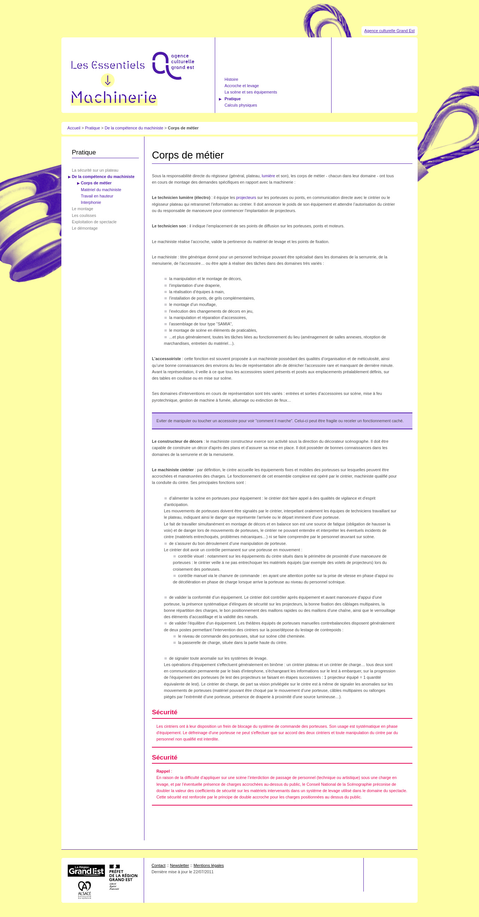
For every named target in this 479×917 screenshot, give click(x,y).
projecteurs (246, 197)
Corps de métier (96, 183)
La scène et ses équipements (251, 92)
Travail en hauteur (97, 196)
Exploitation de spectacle (94, 222)
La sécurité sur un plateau (95, 170)
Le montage (82, 208)
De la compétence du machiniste (134, 128)
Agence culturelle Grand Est (389, 30)
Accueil (73, 128)
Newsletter (179, 865)
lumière (268, 176)
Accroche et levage (242, 85)
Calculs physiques (241, 105)
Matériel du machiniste (101, 189)
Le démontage (85, 228)
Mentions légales (208, 865)
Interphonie (91, 202)
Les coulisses (84, 215)
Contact (158, 865)
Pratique (233, 98)
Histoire (231, 79)
